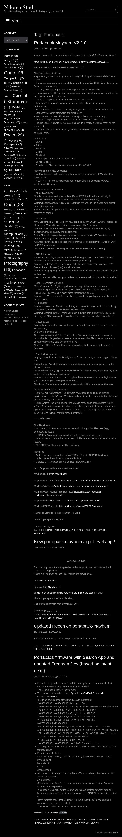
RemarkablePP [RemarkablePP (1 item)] (11, 155)
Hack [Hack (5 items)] (13, 222)
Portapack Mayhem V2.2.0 (60, 42)
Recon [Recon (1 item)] (11, 275)
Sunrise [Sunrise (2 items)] (19, 293)
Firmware (39, 823)
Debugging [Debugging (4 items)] (19, 82)
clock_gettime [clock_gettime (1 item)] (10, 199)
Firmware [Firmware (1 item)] (18, 86)
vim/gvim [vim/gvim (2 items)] (9, 178)
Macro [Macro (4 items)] (9, 114)
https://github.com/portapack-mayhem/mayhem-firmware (88, 480)
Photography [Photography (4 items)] (13, 140)
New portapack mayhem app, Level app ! (74, 541)
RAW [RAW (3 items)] (8, 148)
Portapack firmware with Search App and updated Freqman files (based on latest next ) (74, 664)
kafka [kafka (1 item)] (7, 230)
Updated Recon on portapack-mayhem (72, 626)
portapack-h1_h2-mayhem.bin (46, 813)
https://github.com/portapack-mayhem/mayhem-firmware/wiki (78, 486)
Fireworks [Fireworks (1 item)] (9, 214)
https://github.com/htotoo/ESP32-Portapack (80, 506)
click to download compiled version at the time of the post (65, 593)
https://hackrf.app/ (58, 474)
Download (63, 813)
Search (95, 823)
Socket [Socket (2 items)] (9, 162)
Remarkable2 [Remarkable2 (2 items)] (12, 151)
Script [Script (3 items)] (11, 158)
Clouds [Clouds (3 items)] (17, 67)
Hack (50, 530)
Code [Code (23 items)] (14, 204)
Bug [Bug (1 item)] (10, 196)
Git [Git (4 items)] (15, 102)
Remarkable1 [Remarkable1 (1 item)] (20, 148)
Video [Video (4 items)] (19, 174)
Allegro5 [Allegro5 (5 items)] (11, 60)
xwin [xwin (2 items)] (19, 178)
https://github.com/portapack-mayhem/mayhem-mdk (75, 500)
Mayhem (66, 530)
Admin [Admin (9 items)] (11, 56)
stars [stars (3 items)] (8, 293)
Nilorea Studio (20, 7)
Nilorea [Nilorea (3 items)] (14, 258)
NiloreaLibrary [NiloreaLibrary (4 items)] (14, 130)
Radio (87, 819)
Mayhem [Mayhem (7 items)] (12, 122)
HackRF (57, 530)
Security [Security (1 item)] (21, 158)
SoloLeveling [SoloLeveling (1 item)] (21, 290)
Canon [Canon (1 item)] (7, 68)
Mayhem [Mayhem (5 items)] (12, 245)
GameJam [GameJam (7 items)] (13, 90)
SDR (93, 819)
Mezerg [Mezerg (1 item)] (22, 250)
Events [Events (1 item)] (23, 210)
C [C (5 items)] (17, 195)
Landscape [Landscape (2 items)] (19, 111)
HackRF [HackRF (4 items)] (11, 226)
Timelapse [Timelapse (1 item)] (21, 297)
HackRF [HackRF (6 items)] (18, 107)
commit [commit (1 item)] (8, 210)
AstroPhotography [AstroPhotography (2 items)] (14, 64)
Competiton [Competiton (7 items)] (14, 78)
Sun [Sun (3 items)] (19, 165)
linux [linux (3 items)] (20, 238)
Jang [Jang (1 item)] (22, 227)
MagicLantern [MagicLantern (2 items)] (12, 118)
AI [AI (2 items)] (6, 191)
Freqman (50, 823)
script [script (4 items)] (12, 282)
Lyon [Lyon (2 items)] (8, 242)
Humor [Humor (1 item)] (8, 111)
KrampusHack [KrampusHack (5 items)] (15, 234)
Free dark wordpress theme (106, 832)
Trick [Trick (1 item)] (10, 174)
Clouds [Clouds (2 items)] (22, 199)
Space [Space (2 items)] (18, 162)
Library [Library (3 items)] (9, 238)
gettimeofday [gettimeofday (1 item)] (14, 218)
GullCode (56, 49)
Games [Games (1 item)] (8, 96)
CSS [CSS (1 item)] (7, 83)
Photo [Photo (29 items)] (14, 135)
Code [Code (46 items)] (14, 72)
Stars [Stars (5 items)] (9, 165)
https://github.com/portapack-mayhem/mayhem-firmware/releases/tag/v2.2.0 (71, 62)
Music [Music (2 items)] (11, 126)
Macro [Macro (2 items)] (17, 242)
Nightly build (54, 587)
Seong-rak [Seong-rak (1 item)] (22, 286)
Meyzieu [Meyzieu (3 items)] (10, 249)
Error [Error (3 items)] (8, 86)
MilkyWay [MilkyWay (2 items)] (10, 254)
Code (50, 614)
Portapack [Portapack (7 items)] (13, 144)
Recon (49, 649)
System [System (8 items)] (11, 170)
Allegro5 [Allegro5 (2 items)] (15, 191)
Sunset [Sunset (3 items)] (10, 297)
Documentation (48, 580)
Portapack (77, 530)
